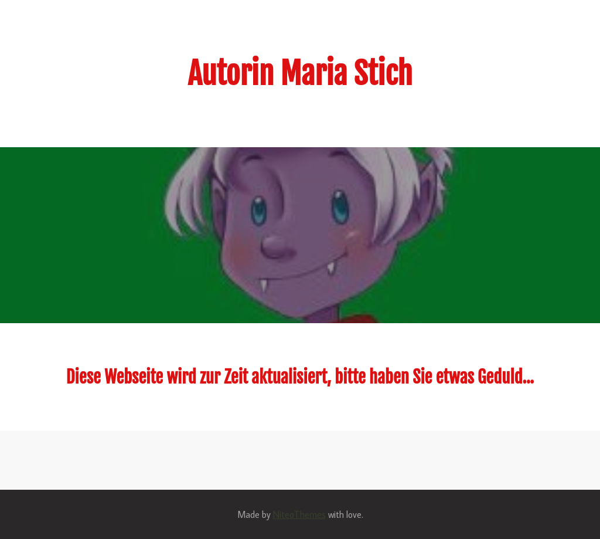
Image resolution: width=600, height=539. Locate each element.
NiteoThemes (299, 514)
